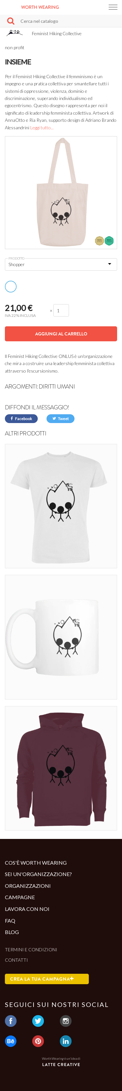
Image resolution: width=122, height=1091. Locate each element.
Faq (10, 920)
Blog (12, 932)
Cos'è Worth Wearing (36, 862)
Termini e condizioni (31, 949)
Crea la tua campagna (42, 979)
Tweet (60, 418)
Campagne (20, 897)
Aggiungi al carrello (61, 334)
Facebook (21, 418)
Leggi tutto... (42, 127)
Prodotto (16, 258)
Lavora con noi (27, 909)
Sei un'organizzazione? (38, 874)
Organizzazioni (28, 886)
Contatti (16, 960)
